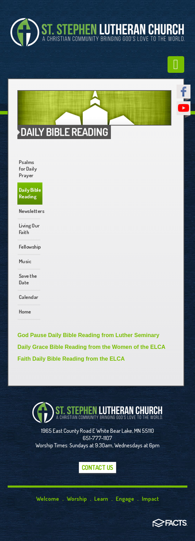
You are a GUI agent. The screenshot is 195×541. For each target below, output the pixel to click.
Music (25, 261)
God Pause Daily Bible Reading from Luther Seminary (88, 335)
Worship (77, 498)
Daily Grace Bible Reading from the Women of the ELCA (91, 347)
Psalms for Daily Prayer (28, 169)
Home (25, 311)
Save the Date (28, 279)
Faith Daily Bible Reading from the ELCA (70, 359)
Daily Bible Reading (30, 193)
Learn (101, 498)
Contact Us (97, 467)
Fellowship (30, 246)
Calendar (28, 297)
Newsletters (30, 211)
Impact (150, 498)
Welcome (47, 498)
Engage (125, 498)
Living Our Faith (29, 228)
